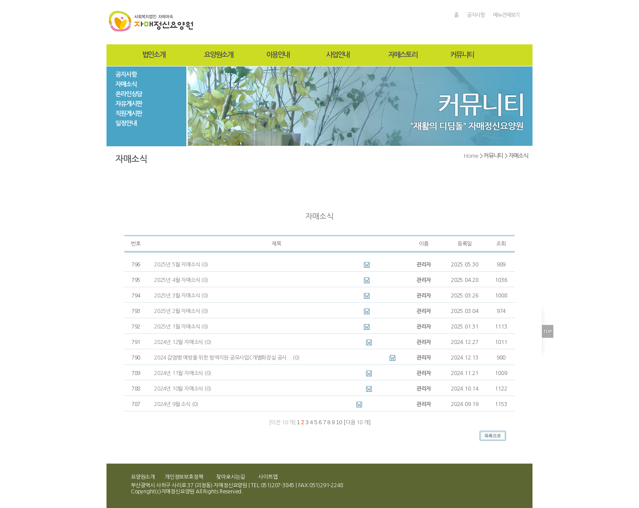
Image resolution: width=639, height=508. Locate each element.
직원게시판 (128, 113)
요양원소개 (218, 54)
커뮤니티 (461, 54)
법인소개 (153, 54)
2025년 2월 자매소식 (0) (181, 311)
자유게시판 (128, 104)
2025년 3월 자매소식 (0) (181, 295)
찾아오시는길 (230, 477)
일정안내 (126, 123)
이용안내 (277, 54)
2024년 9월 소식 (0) (176, 404)
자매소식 (126, 84)
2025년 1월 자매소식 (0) (181, 326)
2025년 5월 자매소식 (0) (181, 264)
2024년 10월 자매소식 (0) (182, 388)
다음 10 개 (357, 422)
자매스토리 (402, 54)
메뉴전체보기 (506, 15)
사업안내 (337, 54)
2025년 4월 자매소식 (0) (181, 280)
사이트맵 (267, 477)
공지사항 (476, 15)
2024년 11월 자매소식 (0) (182, 373)
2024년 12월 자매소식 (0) (182, 342)
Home (471, 156)
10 (339, 422)
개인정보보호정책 (184, 477)
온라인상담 (128, 94)
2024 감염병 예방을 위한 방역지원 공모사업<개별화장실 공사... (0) (227, 357)
